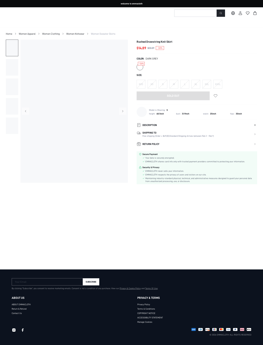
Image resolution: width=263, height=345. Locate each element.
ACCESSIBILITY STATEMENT (152, 316)
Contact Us (17, 311)
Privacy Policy (143, 303)
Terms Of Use (150, 287)
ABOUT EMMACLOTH (23, 303)
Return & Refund (19, 307)
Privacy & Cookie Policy (128, 287)
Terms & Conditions (146, 307)
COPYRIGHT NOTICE (147, 311)
